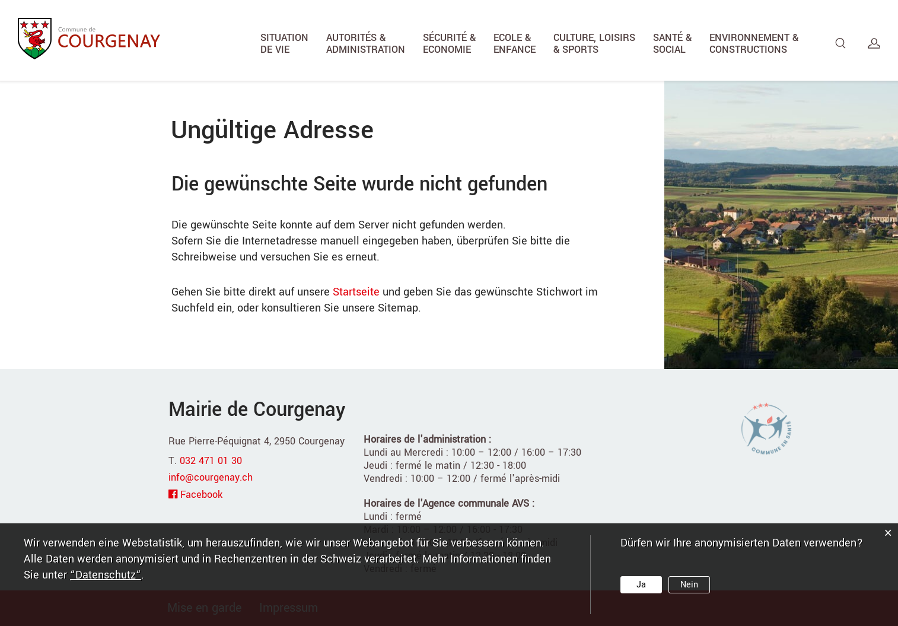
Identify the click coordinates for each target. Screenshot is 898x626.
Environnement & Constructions (753, 44)
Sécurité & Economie (449, 44)
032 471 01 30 (211, 461)
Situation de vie (284, 44)
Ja (641, 585)
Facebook (201, 494)
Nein (689, 585)
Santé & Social (672, 44)
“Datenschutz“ (105, 575)
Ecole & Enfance (514, 44)
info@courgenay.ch (210, 477)
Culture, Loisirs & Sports (594, 44)
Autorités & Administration (365, 44)
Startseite (356, 292)
